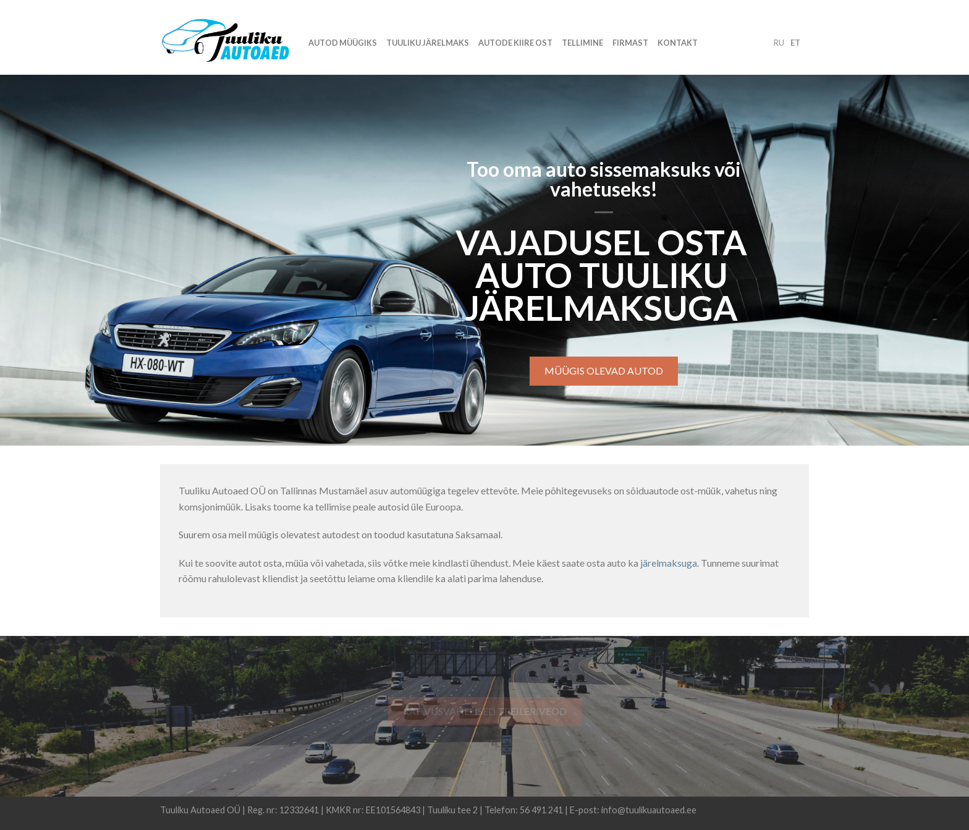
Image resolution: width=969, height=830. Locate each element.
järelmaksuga (668, 563)
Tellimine (582, 43)
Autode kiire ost (515, 43)
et (795, 43)
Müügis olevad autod (605, 370)
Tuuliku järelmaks (427, 43)
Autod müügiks (342, 43)
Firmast (630, 43)
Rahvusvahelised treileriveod (485, 711)
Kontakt (678, 43)
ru (779, 43)
